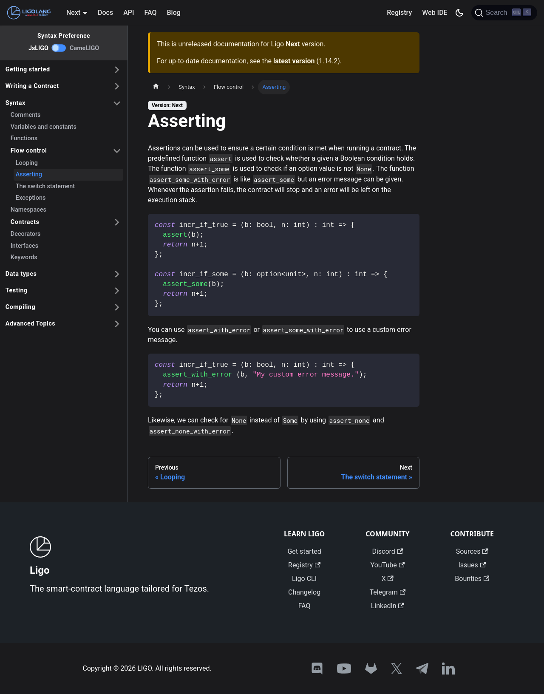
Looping (27, 163)
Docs (105, 12)
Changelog (304, 592)
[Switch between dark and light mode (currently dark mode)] (459, 13)
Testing (17, 290)
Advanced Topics (30, 323)
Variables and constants (43, 126)
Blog (174, 12)
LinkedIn (387, 606)
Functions (24, 138)
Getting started (28, 69)
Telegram (387, 592)
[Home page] (156, 87)
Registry (399, 12)
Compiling (20, 307)
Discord (387, 551)
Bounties (472, 579)
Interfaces (24, 245)
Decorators (26, 234)
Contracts (25, 222)
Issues (472, 565)
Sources (472, 551)
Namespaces (28, 209)
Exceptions (31, 197)
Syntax (16, 103)
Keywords (24, 257)
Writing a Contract (32, 86)
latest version (293, 61)
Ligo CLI (304, 579)
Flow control (29, 150)
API (128, 12)
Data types (21, 274)
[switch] (59, 48)
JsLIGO (38, 48)
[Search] (504, 12)
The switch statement (45, 186)
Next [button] (73, 12)
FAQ (150, 12)
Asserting (29, 174)
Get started (304, 551)
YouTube (388, 565)
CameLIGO (84, 48)
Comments (26, 115)
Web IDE (434, 12)
